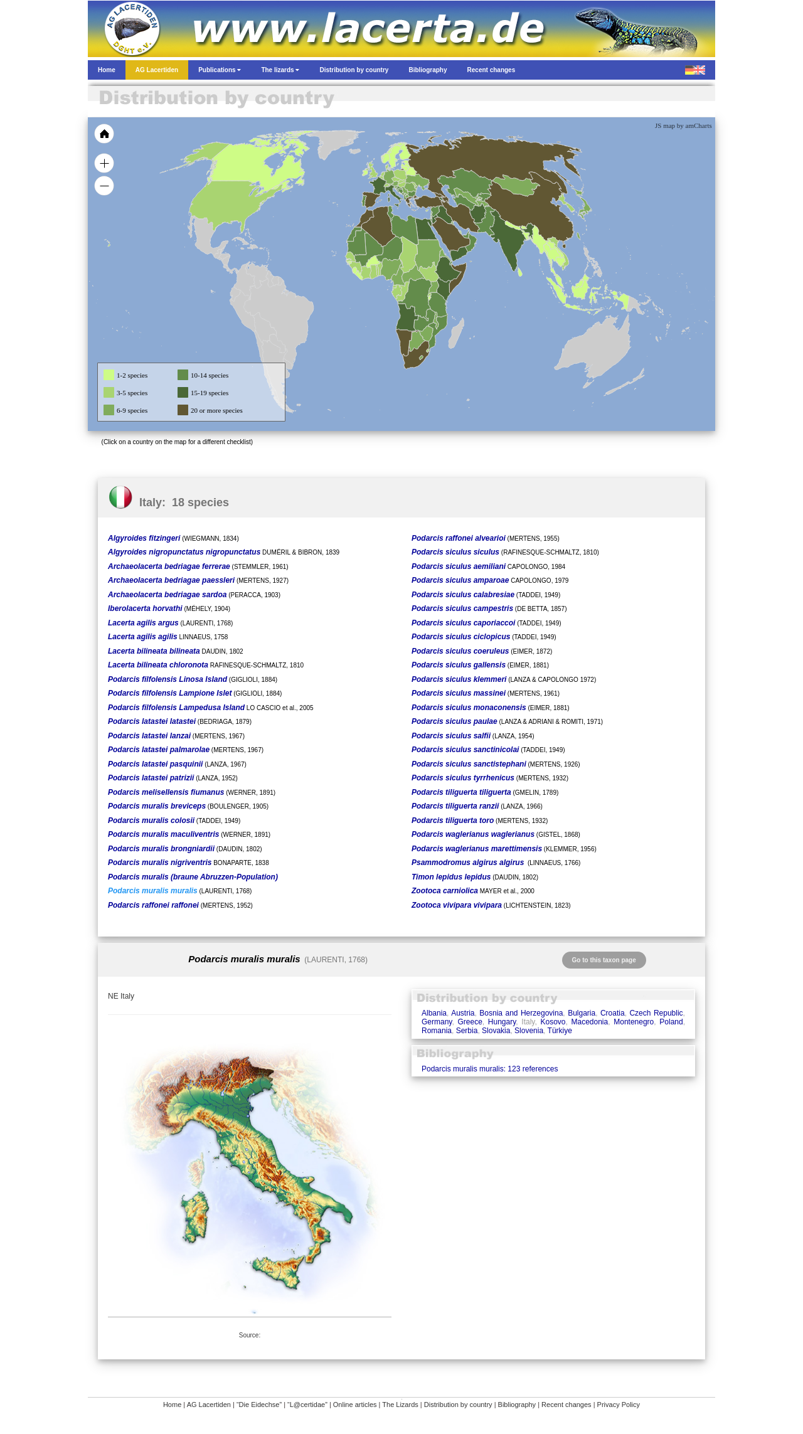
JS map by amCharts (683, 125)
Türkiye (560, 1030)
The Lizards (400, 1404)
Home (172, 1404)
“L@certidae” (307, 1404)
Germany (437, 1021)
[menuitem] (465, 234)
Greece (469, 1021)
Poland (671, 1021)
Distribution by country (458, 1404)
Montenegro (634, 1021)
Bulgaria (581, 1013)
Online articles (355, 1404)
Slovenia (528, 1030)
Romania (437, 1030)
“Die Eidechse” (259, 1404)
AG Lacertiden (209, 1404)
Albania (434, 1013)
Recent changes (566, 1404)
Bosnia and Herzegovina (521, 1013)
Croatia (612, 1013)
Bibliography (517, 1404)
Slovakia (496, 1030)
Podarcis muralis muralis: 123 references (490, 1069)
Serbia (467, 1030)
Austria (462, 1013)
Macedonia (590, 1021)
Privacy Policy (618, 1404)
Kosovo (552, 1021)
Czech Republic (656, 1013)
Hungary (502, 1021)
